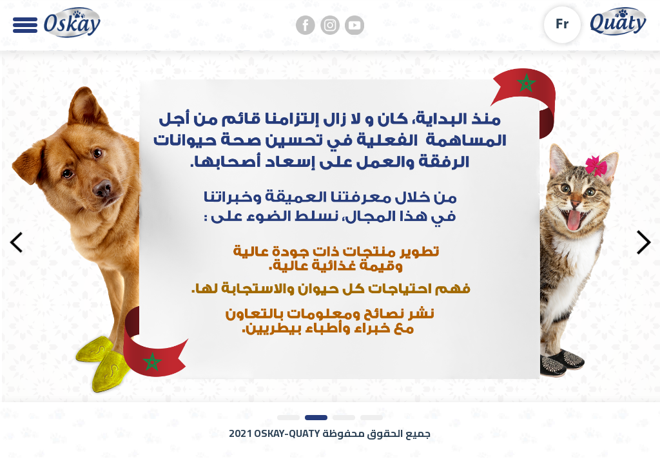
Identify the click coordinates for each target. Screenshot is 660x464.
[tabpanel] (330, 226)
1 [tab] (288, 418)
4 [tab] (371, 418)
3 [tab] (344, 418)
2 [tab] (316, 418)
